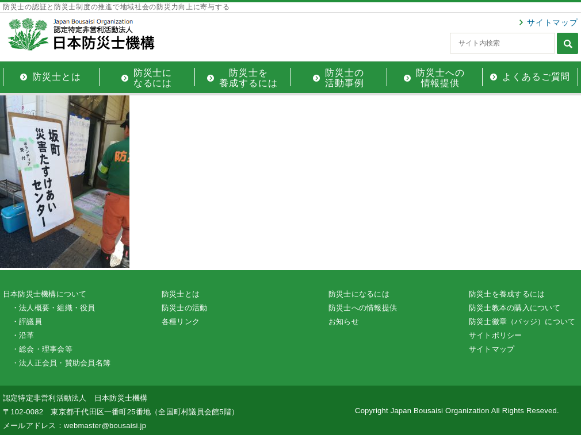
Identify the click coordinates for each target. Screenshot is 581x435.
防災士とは (181, 294)
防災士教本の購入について (514, 307)
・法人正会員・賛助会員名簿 (61, 363)
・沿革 (23, 335)
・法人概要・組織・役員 (53, 307)
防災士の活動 (184, 307)
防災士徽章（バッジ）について (522, 321)
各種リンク (181, 321)
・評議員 (27, 321)
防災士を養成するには (507, 294)
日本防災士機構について (45, 294)
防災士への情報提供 (362, 307)
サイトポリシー (495, 335)
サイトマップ (552, 22)
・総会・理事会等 (42, 349)
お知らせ (343, 321)
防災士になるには (358, 294)
